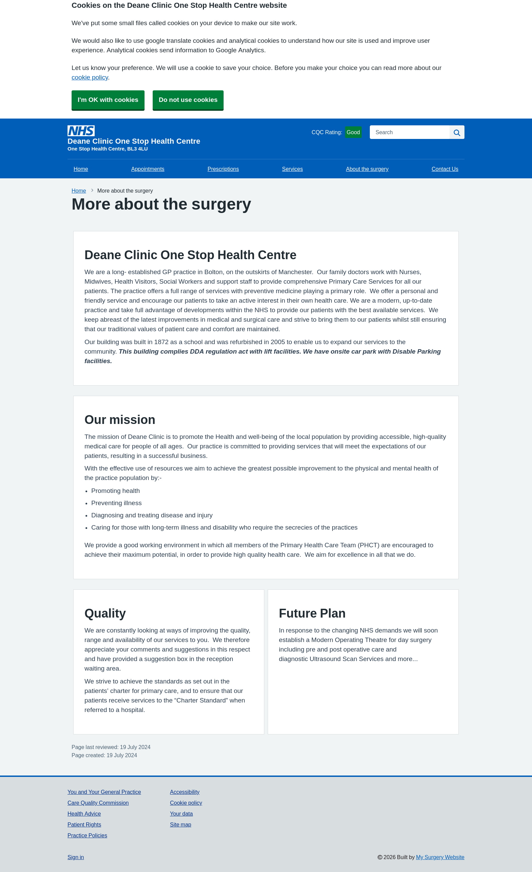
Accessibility (185, 792)
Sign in (76, 857)
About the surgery (367, 169)
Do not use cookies (188, 99)
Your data (181, 813)
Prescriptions (223, 169)
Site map (180, 824)
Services (292, 169)
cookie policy (90, 77)
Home (81, 169)
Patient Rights (84, 824)
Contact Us (445, 169)
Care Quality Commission (98, 802)
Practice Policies (87, 835)
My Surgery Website (440, 857)
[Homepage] (188, 135)
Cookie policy (186, 802)
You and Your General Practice (104, 792)
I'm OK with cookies (108, 99)
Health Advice (84, 813)
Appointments (148, 169)
